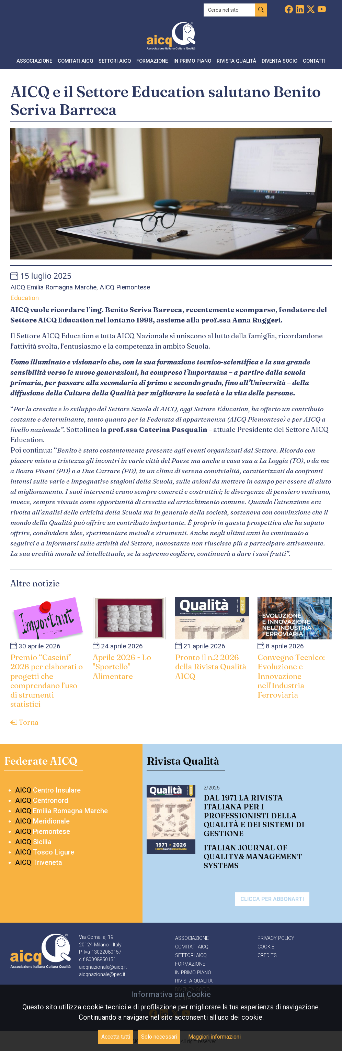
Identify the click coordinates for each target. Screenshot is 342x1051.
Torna (24, 722)
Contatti (314, 61)
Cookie (266, 947)
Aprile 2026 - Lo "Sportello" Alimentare (122, 666)
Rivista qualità (194, 981)
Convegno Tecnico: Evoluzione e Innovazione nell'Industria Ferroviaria (291, 676)
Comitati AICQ (191, 947)
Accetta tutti (115, 1036)
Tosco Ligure (44, 852)
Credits (267, 955)
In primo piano (193, 973)
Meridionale (42, 821)
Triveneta (38, 862)
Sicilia (33, 842)
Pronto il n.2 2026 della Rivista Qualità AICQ (210, 666)
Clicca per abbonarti (272, 899)
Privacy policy (276, 938)
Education (24, 298)
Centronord (41, 800)
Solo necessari (159, 1036)
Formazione (190, 964)
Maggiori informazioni (214, 1036)
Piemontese (42, 831)
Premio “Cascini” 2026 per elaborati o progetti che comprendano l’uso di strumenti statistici (46, 680)
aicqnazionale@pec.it (102, 974)
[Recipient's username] (229, 10)
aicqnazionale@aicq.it (103, 967)
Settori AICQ (191, 955)
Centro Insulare (48, 790)
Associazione (192, 938)
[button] (34, 61)
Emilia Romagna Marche (61, 811)
